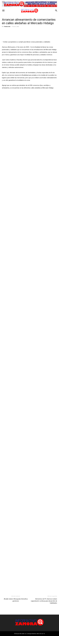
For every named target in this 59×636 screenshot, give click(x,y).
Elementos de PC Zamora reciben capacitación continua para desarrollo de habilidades (44, 601)
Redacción (7, 26)
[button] (3, 10)
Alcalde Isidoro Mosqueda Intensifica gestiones (16, 600)
